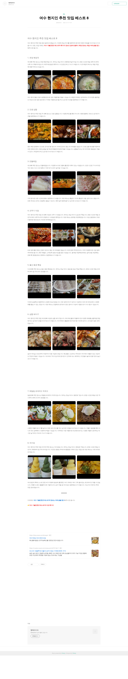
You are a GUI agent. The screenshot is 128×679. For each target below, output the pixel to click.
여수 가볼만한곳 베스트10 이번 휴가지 (41, 505)
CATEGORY (119, 3)
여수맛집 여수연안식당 (37, 538)
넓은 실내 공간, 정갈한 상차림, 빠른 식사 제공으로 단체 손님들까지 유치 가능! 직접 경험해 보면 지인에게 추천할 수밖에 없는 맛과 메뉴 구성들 (58, 554)
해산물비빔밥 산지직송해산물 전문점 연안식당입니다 (46, 540)
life (64, 14)
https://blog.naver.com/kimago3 (38, 535)
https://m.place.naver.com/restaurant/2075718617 (44, 548)
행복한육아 (13, 3)
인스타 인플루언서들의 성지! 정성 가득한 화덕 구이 (47, 551)
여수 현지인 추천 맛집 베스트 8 (64, 17)
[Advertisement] (64, 372)
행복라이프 (35, 630)
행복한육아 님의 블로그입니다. (39, 632)
